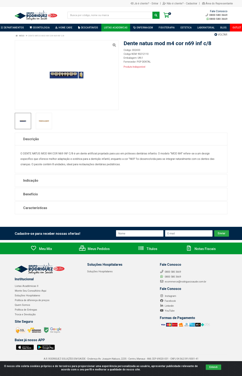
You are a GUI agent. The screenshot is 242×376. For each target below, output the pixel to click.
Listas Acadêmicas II (26, 286)
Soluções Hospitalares (27, 295)
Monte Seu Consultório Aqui (30, 290)
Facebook (168, 300)
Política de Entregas (26, 309)
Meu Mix (41, 249)
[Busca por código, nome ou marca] (110, 15)
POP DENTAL (144, 61)
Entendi (213, 367)
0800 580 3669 (217, 18)
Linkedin (167, 305)
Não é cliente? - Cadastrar (180, 3)
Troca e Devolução (25, 314)
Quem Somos (22, 304)
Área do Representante (217, 3)
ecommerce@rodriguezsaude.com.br (183, 281)
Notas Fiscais (201, 249)
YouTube (167, 310)
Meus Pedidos (94, 249)
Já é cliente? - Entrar (144, 3)
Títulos (147, 249)
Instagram (168, 296)
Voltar (220, 34)
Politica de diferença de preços (32, 300)
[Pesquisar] (156, 15)
